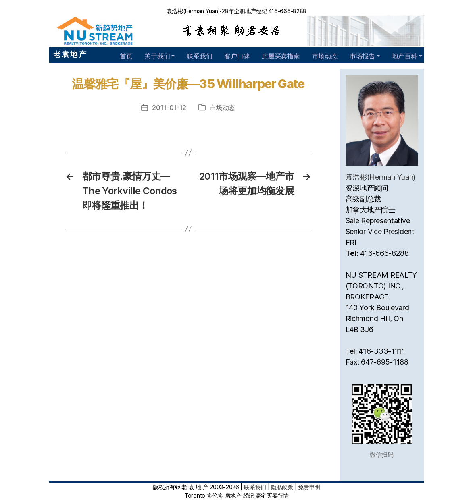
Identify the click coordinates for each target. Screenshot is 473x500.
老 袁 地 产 (69, 54)
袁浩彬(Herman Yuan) (381, 177)
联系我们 (199, 56)
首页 (126, 56)
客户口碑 (237, 56)
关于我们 (157, 56)
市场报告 (362, 56)
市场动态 (325, 56)
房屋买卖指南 (281, 56)
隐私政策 (282, 486)
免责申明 (309, 486)
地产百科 (404, 56)
